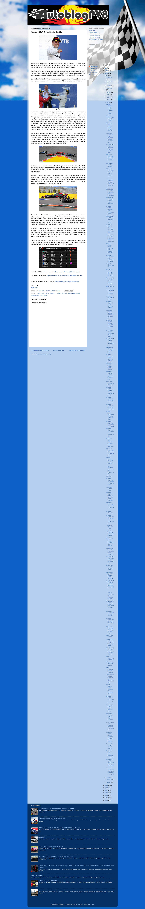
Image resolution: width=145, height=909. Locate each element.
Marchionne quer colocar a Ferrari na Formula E (110, 754)
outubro (109, 85)
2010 (106, 800)
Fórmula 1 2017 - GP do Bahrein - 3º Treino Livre (110, 452)
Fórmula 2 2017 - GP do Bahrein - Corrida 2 (110, 407)
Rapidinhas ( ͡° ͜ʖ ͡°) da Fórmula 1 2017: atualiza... (110, 281)
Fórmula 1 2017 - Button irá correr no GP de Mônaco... (109, 496)
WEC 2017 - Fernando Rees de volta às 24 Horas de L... (110, 182)
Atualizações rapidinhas (37, 875)
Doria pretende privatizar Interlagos (109, 670)
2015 (106, 787)
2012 (106, 795)
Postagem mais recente (40, 350)
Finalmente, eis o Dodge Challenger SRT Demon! (110, 541)
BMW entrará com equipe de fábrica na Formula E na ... (110, 725)
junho (108, 97)
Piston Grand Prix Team (96, 39)
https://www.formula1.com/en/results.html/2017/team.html (64, 275)
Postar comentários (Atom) (43, 354)
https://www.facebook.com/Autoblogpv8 (67, 281)
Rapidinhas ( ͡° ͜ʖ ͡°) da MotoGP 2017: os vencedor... (110, 575)
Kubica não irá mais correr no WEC (109, 568)
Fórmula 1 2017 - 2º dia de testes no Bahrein (109, 304)
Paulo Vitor (34, 287)
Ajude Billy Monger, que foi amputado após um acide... (109, 324)
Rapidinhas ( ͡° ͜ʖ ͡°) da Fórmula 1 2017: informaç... (110, 192)
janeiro (109, 782)
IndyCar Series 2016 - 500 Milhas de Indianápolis (52, 818)
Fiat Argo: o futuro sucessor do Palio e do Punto (109, 272)
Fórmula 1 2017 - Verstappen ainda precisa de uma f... (110, 391)
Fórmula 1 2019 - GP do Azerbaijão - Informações (52, 890)
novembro (109, 81)
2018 (106, 73)
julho (108, 94)
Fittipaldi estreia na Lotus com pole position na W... (110, 469)
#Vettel (46, 295)
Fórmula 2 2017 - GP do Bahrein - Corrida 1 (110, 424)
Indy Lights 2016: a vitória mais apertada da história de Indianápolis (57, 808)
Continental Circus (94, 35)
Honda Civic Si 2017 (109, 636)
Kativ (79, 904)
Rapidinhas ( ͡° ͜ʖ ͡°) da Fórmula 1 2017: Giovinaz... (110, 716)
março (109, 777)
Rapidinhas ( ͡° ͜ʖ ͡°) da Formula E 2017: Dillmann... (110, 201)
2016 (106, 785)
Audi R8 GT (41, 837)
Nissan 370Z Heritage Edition (110, 663)
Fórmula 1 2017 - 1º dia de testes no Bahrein (109, 357)
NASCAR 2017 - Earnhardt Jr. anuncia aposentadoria (110, 228)
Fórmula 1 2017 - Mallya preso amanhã (109, 366)
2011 (106, 797)
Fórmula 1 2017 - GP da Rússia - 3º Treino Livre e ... (110, 158)
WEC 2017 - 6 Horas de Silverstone (110, 383)
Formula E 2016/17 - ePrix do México (109, 746)
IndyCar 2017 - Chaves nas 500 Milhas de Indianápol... (110, 584)
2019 (106, 70)
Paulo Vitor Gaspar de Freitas (94, 68)
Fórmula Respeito (109, 512)
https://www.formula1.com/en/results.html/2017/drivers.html (61, 272)
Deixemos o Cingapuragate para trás (110, 350)
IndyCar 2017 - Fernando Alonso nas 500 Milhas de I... (110, 559)
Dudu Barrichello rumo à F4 (110, 658)
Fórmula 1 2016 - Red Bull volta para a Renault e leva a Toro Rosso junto (59, 827)
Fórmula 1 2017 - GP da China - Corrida (110, 613)
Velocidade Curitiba (94, 37)
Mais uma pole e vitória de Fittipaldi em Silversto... (110, 442)
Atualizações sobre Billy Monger (110, 297)
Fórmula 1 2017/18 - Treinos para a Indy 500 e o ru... (110, 375)
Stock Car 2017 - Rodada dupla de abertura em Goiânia (109, 736)
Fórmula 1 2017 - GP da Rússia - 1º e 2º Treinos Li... (110, 172)
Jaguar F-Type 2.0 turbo (109, 527)
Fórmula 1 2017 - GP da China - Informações (110, 699)
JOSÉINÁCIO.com (94, 33)
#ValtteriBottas (35, 295)
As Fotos (108, 476)
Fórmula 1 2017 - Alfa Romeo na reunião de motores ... (110, 771)
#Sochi (78, 293)
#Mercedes (54, 293)
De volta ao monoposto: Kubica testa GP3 (110, 291)
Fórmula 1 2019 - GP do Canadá (47, 880)
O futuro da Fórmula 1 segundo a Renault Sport (110, 333)
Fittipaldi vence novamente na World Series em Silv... (110, 415)
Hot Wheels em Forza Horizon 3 (109, 165)
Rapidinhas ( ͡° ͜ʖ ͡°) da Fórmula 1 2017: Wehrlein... (110, 551)
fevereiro (109, 779)
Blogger (91, 904)
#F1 (44, 293)
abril (108, 102)
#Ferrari (48, 293)
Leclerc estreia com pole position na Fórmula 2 (110, 460)
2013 (106, 792)
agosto (109, 92)
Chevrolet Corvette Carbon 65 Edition (110, 533)
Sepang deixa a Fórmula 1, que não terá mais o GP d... (110, 642)
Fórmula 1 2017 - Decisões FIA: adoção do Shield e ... (110, 210)
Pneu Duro (92, 30)
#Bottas (40, 293)
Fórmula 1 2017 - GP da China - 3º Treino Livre (110, 630)
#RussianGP (71, 293)
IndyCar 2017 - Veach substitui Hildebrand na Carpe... (110, 342)
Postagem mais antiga (76, 350)
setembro (109, 88)
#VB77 (42, 295)
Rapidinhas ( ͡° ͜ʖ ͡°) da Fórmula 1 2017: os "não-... (110, 651)
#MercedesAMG (62, 293)
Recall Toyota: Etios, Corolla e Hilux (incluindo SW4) (109, 689)
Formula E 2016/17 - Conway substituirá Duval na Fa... (110, 313)
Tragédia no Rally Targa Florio (110, 265)
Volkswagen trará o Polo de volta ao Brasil (109, 708)
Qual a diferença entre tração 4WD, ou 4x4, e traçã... (109, 109)
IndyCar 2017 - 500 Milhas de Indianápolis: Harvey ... (110, 604)
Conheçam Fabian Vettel (109, 488)
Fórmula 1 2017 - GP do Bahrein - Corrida (110, 400)
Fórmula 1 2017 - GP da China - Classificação (110, 621)
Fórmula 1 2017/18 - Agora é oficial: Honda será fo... (109, 126)
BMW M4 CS (110, 286)
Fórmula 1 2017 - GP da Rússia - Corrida (110, 118)
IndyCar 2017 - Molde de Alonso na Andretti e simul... (110, 219)
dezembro (109, 77)
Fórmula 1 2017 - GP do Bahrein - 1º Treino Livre (110, 506)
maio (108, 99)
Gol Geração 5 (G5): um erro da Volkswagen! (51, 846)
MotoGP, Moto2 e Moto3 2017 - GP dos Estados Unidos (110, 248)
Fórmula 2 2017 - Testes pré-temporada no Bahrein (110, 762)
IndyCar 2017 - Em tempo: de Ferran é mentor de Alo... (110, 148)
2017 (106, 75)
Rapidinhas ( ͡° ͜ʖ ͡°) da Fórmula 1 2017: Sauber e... (110, 238)
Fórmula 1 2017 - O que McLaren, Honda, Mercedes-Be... (110, 137)
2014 (106, 790)
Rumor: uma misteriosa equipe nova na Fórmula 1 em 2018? (55, 856)
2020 (106, 68)
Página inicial (58, 350)
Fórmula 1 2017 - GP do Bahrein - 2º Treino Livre (110, 481)
